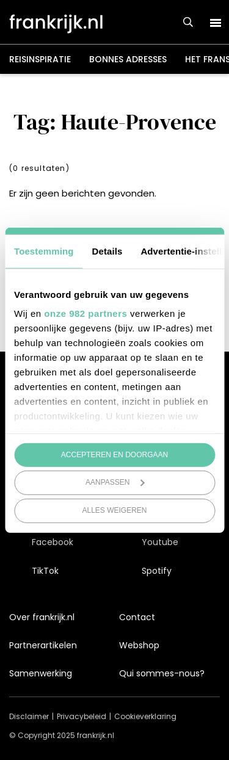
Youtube (160, 542)
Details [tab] (107, 250)
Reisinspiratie (40, 59)
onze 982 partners (85, 313)
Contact (137, 617)
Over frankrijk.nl (42, 617)
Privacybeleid (81, 716)
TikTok (45, 571)
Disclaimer (29, 716)
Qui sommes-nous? (162, 673)
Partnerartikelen (43, 645)
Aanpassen (115, 482)
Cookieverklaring (145, 716)
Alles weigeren (114, 510)
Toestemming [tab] (44, 250)
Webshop (139, 645)
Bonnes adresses (128, 59)
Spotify (157, 571)
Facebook (52, 542)
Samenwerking (40, 673)
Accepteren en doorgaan (114, 454)
